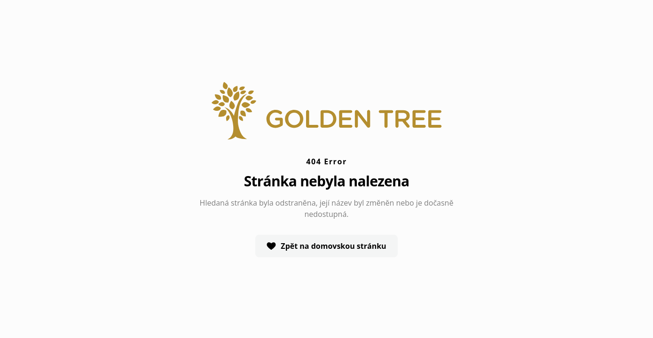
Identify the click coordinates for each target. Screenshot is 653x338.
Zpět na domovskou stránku (326, 246)
